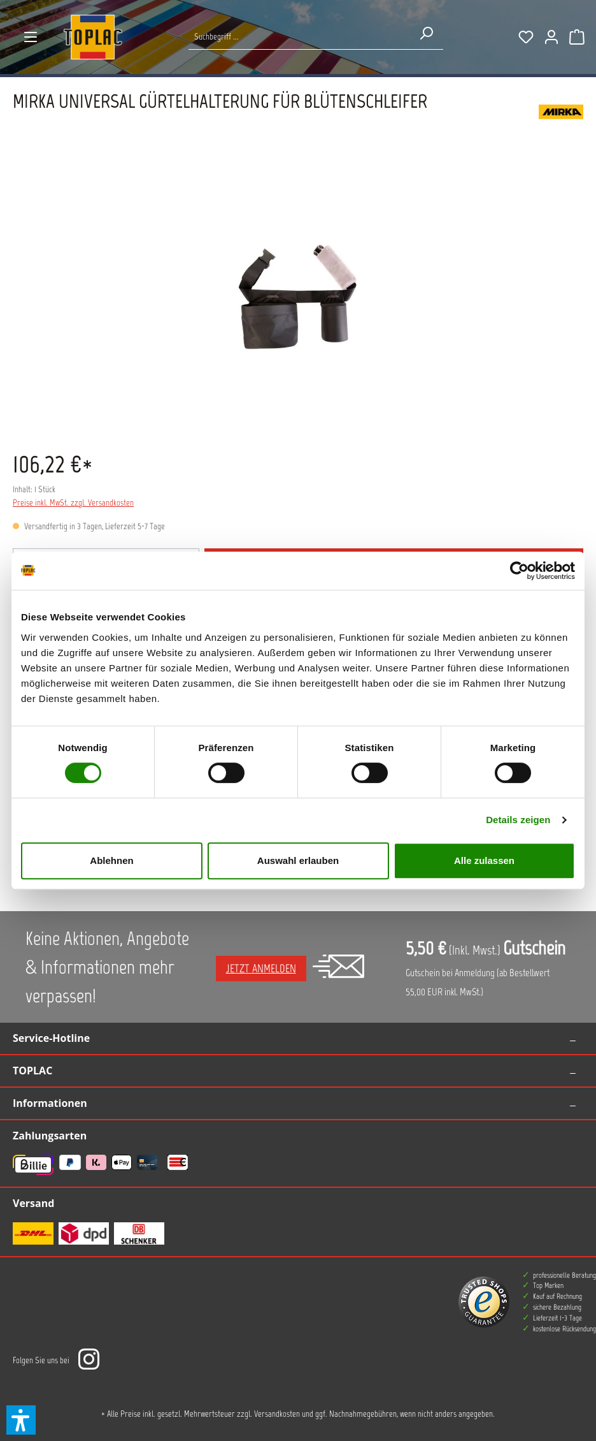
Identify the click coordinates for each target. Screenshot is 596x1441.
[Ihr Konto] (551, 37)
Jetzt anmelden (261, 969)
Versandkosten (277, 1413)
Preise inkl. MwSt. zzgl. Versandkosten (73, 502)
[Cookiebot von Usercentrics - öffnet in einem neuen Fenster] (519, 570)
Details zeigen (518, 819)
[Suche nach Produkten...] (298, 36)
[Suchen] (426, 33)
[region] (298, 297)
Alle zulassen (484, 860)
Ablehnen (111, 860)
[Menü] (30, 37)
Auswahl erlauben (298, 860)
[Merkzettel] (526, 37)
